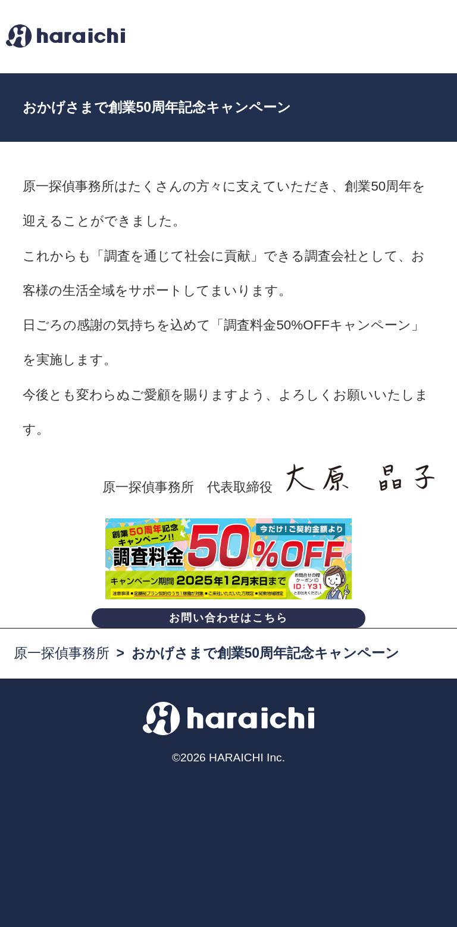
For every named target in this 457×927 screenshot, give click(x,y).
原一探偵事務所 (61, 653)
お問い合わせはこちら (228, 618)
